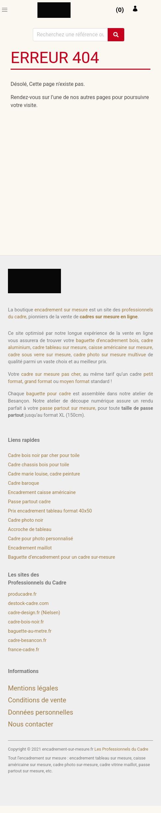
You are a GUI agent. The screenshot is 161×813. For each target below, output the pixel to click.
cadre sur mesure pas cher (50, 374)
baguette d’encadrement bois (107, 340)
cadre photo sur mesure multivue (110, 355)
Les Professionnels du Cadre (121, 749)
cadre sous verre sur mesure (39, 355)
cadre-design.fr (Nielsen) (34, 613)
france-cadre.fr (23, 650)
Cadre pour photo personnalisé (40, 539)
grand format (38, 381)
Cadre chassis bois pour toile (38, 465)
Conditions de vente (37, 700)
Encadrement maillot (30, 548)
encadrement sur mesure (61, 310)
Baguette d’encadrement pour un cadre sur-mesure (61, 557)
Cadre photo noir (25, 520)
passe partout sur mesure (67, 408)
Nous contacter (30, 724)
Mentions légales (33, 688)
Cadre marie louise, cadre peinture (44, 474)
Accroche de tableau (29, 529)
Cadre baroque (23, 483)
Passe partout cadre (29, 502)
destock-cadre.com (28, 603)
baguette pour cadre (48, 394)
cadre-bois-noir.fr (26, 622)
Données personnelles (40, 712)
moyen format (74, 381)
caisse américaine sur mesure (120, 347)
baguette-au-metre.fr (29, 631)
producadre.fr (22, 594)
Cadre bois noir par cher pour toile (44, 455)
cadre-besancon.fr (27, 640)
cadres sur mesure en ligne (108, 317)
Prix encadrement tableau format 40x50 (50, 511)
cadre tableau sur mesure (59, 347)
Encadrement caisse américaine (42, 492)
